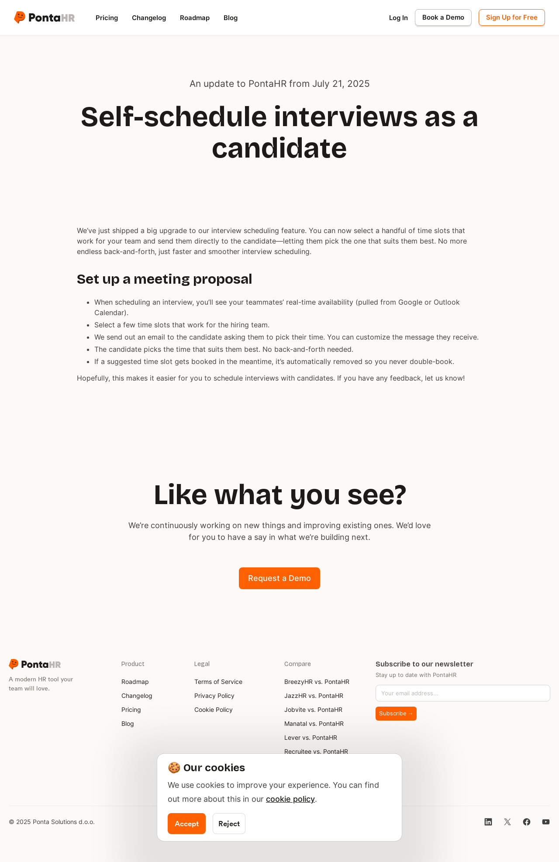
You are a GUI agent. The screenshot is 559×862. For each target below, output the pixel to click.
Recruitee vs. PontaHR (316, 751)
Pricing (107, 18)
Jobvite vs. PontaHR (313, 709)
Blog (231, 18)
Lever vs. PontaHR (310, 737)
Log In (398, 18)
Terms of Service (218, 681)
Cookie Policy (213, 709)
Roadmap (195, 18)
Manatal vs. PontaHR (314, 723)
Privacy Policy (214, 695)
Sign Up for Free (512, 17)
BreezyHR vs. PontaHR (316, 681)
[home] (44, 17)
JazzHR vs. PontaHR (313, 695)
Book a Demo (443, 17)
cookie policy (290, 799)
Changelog (149, 18)
